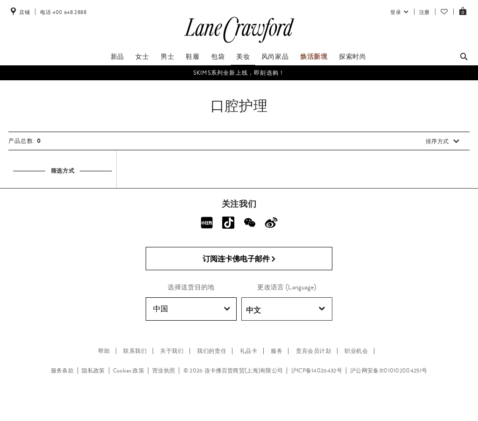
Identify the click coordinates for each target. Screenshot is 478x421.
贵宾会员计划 (313, 351)
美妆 (243, 56)
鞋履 (192, 56)
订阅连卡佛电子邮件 (239, 259)
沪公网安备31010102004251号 (388, 370)
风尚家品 (274, 56)
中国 (191, 309)
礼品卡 (249, 351)
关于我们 (171, 351)
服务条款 (62, 370)
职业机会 (356, 351)
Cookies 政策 (128, 370)
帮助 (104, 351)
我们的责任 (211, 351)
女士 (142, 56)
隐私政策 (93, 370)
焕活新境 (313, 56)
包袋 (218, 56)
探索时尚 (352, 56)
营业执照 (163, 370)
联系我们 (135, 351)
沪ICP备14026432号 (316, 370)
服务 (276, 351)
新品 (117, 56)
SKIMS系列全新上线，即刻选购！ (239, 73)
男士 (167, 56)
